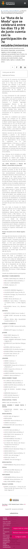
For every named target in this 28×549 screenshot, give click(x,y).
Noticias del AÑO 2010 (14, 10)
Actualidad (6, 10)
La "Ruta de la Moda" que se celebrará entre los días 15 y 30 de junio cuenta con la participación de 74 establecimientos (13, 12)
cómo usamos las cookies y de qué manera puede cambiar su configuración (7, 542)
